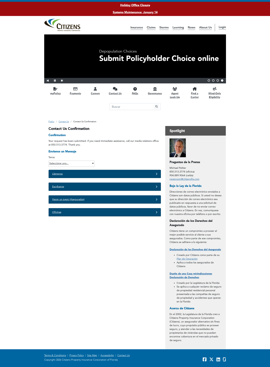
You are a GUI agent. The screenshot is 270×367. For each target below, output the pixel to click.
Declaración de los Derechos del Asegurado (195, 249)
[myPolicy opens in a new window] (55, 90)
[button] (50, 80)
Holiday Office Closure (135, 5)
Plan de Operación (187, 258)
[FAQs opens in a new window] (135, 90)
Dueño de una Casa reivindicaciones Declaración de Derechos (191, 275)
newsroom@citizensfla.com (184, 179)
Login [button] (222, 27)
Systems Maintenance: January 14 (135, 12)
